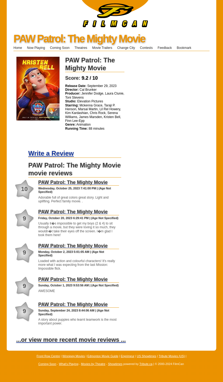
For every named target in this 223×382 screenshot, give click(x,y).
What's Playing (68, 364)
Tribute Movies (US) (172, 356)
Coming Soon (59, 48)
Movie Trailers (102, 48)
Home (17, 48)
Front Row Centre (48, 356)
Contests (146, 48)
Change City (126, 48)
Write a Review (51, 153)
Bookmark (186, 48)
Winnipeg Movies (73, 356)
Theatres (80, 48)
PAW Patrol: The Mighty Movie (79, 39)
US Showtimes (146, 356)
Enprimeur (127, 356)
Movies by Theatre (93, 364)
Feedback (165, 48)
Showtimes (115, 364)
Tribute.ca (146, 364)
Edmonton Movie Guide (102, 356)
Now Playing (36, 48)
